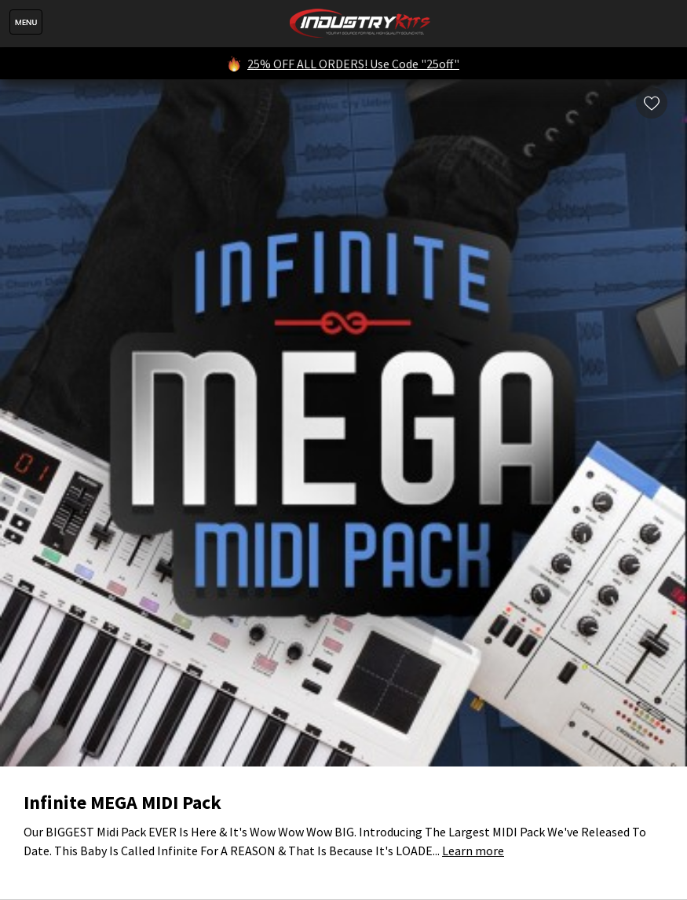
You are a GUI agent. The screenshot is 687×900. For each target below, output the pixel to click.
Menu (25, 22)
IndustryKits (360, 23)
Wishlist (651, 103)
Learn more (473, 850)
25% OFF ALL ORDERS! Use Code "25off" (353, 63)
